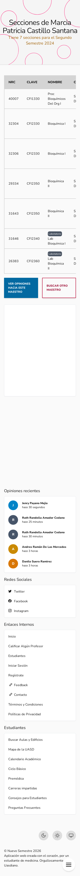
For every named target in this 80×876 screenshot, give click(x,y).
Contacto (17, 694)
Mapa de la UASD (21, 749)
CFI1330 (33, 99)
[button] (68, 864)
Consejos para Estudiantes (27, 798)
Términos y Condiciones (25, 704)
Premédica (16, 778)
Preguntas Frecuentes (24, 808)
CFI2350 (33, 183)
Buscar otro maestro (57, 288)
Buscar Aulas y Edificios (25, 740)
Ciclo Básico (17, 769)
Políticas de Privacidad (24, 714)
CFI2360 (33, 261)
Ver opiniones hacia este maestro (19, 288)
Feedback (18, 685)
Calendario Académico (24, 759)
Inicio (12, 636)
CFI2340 (33, 238)
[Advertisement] (40, 350)
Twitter (16, 591)
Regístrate (16, 675)
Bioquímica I (56, 123)
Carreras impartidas (22, 788)
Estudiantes (17, 656)
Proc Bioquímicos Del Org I (57, 99)
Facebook (18, 601)
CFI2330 (33, 123)
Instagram (18, 611)
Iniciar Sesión (18, 665)
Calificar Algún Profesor (25, 646)
